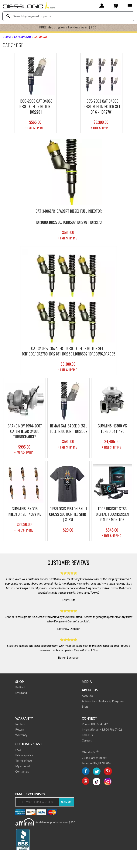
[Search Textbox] (69, 16)
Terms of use (23, 760)
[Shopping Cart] (115, 5)
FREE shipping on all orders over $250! (68, 27)
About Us (90, 690)
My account (22, 766)
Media (87, 681)
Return (19, 729)
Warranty (24, 718)
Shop (19, 681)
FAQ (18, 749)
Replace (20, 724)
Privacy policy (24, 755)
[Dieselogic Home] (29, 5)
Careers (87, 740)
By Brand (21, 692)
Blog (85, 706)
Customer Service (30, 744)
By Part (20, 687)
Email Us (87, 735)
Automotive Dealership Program (103, 701)
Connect (89, 718)
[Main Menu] (129, 5)
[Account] (101, 5)
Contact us (22, 771)
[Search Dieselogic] (8, 16)
